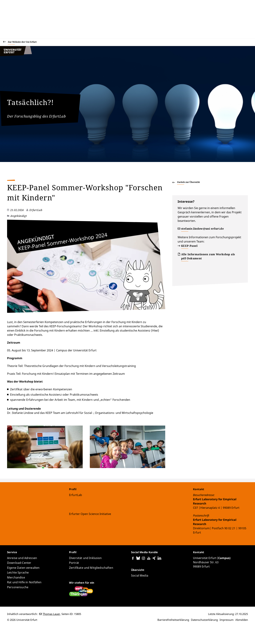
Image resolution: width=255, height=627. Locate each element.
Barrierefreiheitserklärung (173, 620)
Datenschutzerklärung (204, 620)
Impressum (227, 620)
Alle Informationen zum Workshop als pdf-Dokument (208, 256)
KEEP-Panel (189, 245)
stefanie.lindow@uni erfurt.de (202, 228)
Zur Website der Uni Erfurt (22, 42)
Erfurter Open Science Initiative (90, 514)
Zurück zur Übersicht (188, 182)
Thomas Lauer (51, 614)
